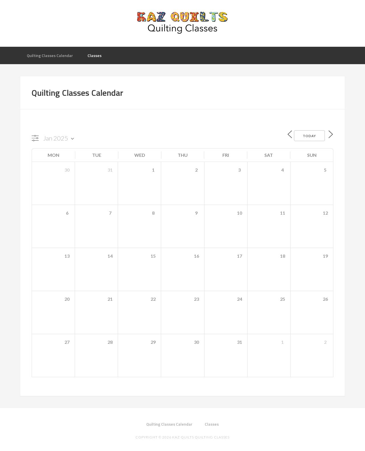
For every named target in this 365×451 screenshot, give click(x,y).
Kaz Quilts (182, 22)
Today (306, 135)
